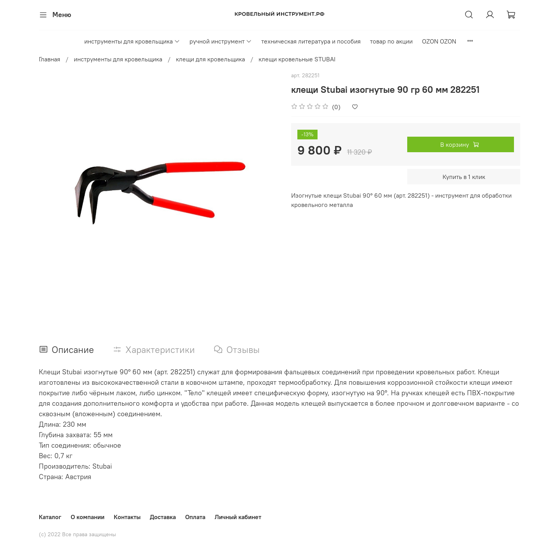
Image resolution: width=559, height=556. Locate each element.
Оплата (195, 517)
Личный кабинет (238, 517)
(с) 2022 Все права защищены (77, 534)
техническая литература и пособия (311, 41)
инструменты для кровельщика (132, 41)
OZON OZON (439, 41)
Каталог (50, 517)
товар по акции (391, 41)
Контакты (127, 517)
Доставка (163, 517)
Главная (49, 59)
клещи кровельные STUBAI (297, 59)
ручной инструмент (220, 41)
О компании (87, 517)
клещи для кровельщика (210, 59)
